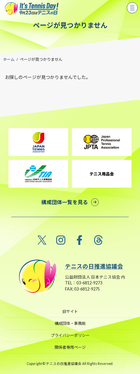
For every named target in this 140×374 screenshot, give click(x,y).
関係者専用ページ (70, 347)
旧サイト (70, 311)
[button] (70, 202)
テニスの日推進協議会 (94, 266)
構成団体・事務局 (70, 323)
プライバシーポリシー (70, 335)
